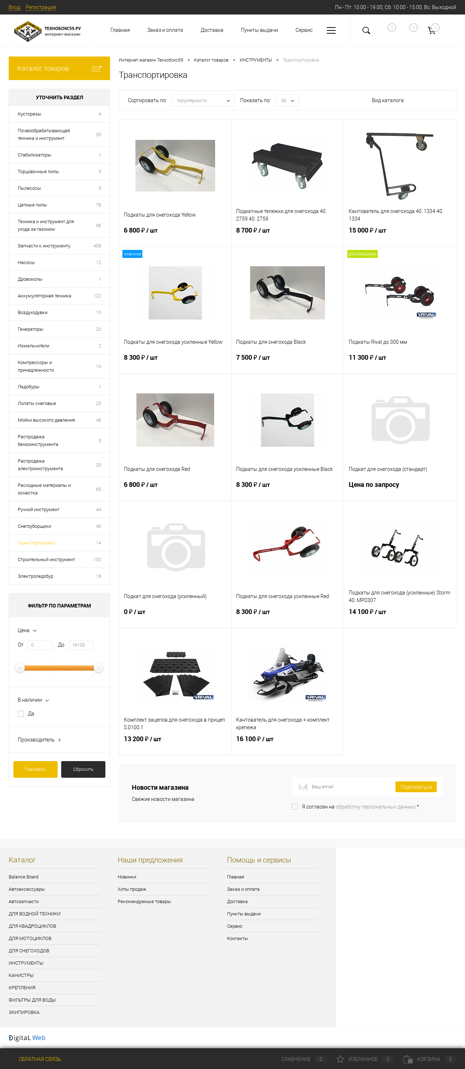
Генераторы (30, 329)
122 (97, 295)
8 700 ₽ (287, 236)
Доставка (212, 30)
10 (98, 366)
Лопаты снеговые (37, 403)
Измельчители (33, 345)
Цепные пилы (32, 205)
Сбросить (83, 769)
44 (98, 509)
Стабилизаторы (34, 155)
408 (97, 246)
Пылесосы (29, 188)
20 (98, 329)
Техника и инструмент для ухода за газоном (46, 225)
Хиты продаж (132, 889)
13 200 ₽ (175, 744)
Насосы (26, 262)
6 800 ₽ (175, 236)
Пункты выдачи (259, 30)
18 (98, 576)
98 (98, 225)
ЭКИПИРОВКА (24, 1012)
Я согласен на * (360, 807)
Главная (120, 30)
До (61, 645)
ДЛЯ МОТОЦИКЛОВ (30, 938)
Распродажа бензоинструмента (38, 440)
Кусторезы (29, 114)
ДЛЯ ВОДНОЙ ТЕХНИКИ (34, 913)
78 (98, 205)
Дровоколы (30, 279)
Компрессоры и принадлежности (36, 366)
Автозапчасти (24, 901)
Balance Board (23, 877)
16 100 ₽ (287, 744)
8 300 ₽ (175, 363)
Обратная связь (35, 1059)
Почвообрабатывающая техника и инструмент (44, 134)
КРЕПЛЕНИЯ (22, 987)
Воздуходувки (32, 312)
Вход (14, 7)
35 (98, 134)
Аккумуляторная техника (44, 295)
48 (98, 420)
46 (98, 526)
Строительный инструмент (46, 559)
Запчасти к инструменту (44, 246)
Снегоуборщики (34, 526)
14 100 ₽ (400, 617)
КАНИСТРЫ (21, 975)
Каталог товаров (59, 68)
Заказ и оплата (165, 30)
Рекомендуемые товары (144, 901)
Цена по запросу (400, 490)
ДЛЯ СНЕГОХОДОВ (29, 950)
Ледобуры (28, 386)
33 (98, 465)
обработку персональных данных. (376, 807)
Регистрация (41, 7)
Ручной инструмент (38, 509)
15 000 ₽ (400, 236)
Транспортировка (36, 543)
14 (98, 543)
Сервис (304, 30)
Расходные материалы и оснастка (44, 489)
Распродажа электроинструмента (40, 464)
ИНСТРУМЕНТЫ (26, 963)
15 (98, 312)
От (21, 645)
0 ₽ (175, 617)
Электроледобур (35, 576)
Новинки (127, 877)
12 (98, 262)
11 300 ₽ (400, 363)
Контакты (237, 938)
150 (97, 559)
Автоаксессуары (27, 889)
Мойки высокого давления (46, 420)
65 (98, 489)
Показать (35, 769)
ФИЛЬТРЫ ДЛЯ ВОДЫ (32, 1000)
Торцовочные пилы (38, 171)
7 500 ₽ (287, 363)
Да (31, 714)
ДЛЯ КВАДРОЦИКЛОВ (32, 926)
